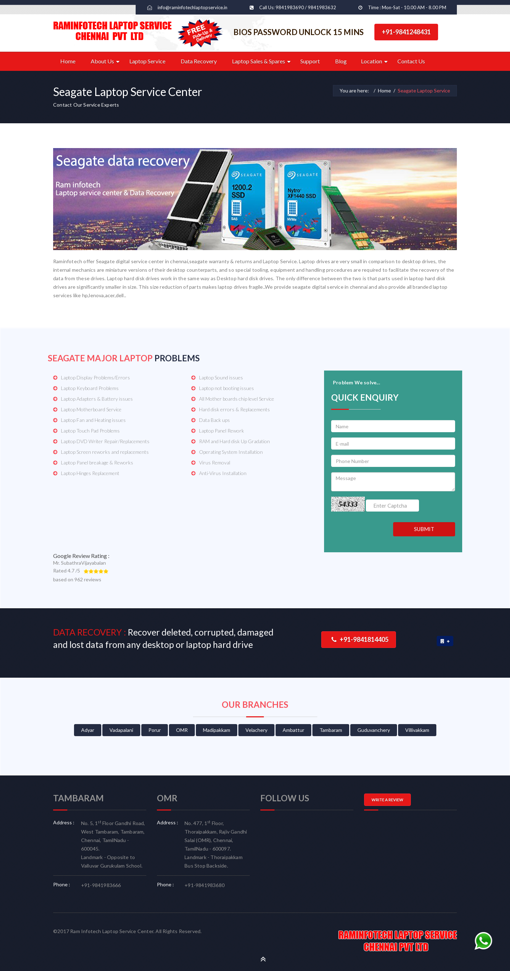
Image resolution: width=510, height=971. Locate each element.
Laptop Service (147, 61)
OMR (182, 730)
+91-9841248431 (406, 32)
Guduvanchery (373, 730)
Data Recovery (199, 61)
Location (371, 61)
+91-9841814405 (360, 639)
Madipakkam (216, 730)
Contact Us (411, 61)
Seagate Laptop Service (424, 90)
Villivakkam (417, 730)
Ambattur (293, 730)
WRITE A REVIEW (387, 799)
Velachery (256, 730)
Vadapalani (121, 730)
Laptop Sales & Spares (258, 61)
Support (310, 61)
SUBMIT (424, 529)
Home (67, 61)
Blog (341, 61)
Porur (154, 730)
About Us (102, 61)
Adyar (87, 730)
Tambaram (330, 730)
